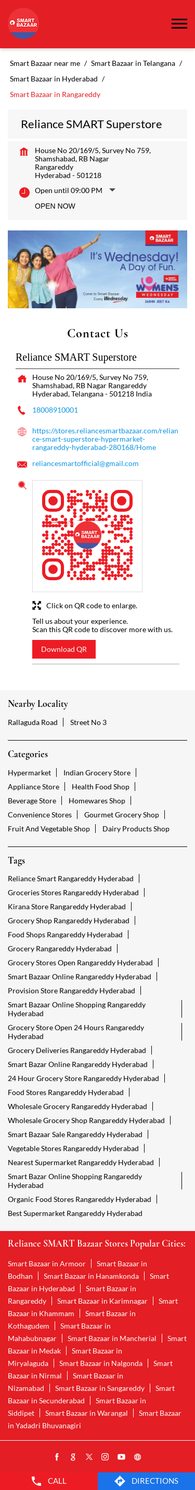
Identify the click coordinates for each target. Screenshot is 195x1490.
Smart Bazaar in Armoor (47, 1263)
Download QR (64, 649)
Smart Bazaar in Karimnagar (102, 1300)
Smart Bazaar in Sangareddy (100, 1388)
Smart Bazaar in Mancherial (112, 1338)
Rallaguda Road (33, 722)
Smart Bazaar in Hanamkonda (91, 1276)
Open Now (55, 206)
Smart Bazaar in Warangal (86, 1413)
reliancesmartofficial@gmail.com (85, 463)
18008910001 (55, 409)
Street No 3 (88, 722)
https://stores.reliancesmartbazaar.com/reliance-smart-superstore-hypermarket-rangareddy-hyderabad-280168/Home (105, 439)
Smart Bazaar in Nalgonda (100, 1363)
